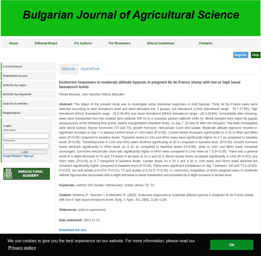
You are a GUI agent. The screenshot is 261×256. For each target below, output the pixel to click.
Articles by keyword (17, 94)
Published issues (15, 75)
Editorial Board (46, 43)
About (13, 43)
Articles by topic (14, 85)
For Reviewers (119, 43)
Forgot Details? (13, 156)
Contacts (205, 43)
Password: (9, 140)
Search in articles (15, 103)
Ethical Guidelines (160, 43)
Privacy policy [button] (22, 248)
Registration (11, 112)
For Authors (83, 43)
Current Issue (12, 66)
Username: (9, 130)
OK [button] (232, 245)
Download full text (72, 230)
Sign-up (28, 156)
